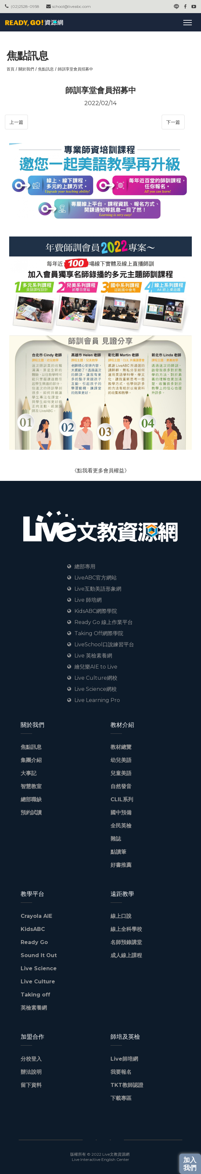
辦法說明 (31, 1072)
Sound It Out (39, 955)
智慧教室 (31, 786)
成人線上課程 (126, 955)
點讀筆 (118, 852)
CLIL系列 (122, 799)
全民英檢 (121, 826)
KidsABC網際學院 (95, 611)
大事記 (28, 773)
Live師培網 (124, 1059)
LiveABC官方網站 (95, 578)
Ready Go (34, 942)
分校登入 (31, 1059)
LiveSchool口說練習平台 (104, 644)
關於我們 (26, 68)
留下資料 (31, 1085)
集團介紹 (31, 760)
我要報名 (121, 1072)
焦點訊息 (46, 68)
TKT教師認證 (127, 1085)
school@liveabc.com (71, 6)
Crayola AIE (36, 916)
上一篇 (16, 122)
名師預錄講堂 (126, 942)
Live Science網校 (95, 689)
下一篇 (173, 122)
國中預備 (121, 812)
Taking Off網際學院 (98, 633)
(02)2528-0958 (25, 6)
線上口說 (121, 916)
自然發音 (121, 786)
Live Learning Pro (97, 700)
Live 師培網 (88, 600)
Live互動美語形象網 (97, 589)
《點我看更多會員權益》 (101, 470)
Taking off (35, 995)
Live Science (39, 968)
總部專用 (84, 566)
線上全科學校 (126, 929)
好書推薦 (121, 865)
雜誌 (116, 839)
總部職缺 (31, 799)
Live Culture (38, 981)
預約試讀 (31, 812)
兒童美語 (121, 773)
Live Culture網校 (95, 678)
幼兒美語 (121, 760)
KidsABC (33, 929)
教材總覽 (121, 747)
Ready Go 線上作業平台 (103, 622)
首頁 (10, 68)
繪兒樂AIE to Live (95, 667)
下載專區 (121, 1098)
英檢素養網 (34, 1008)
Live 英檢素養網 (93, 656)
